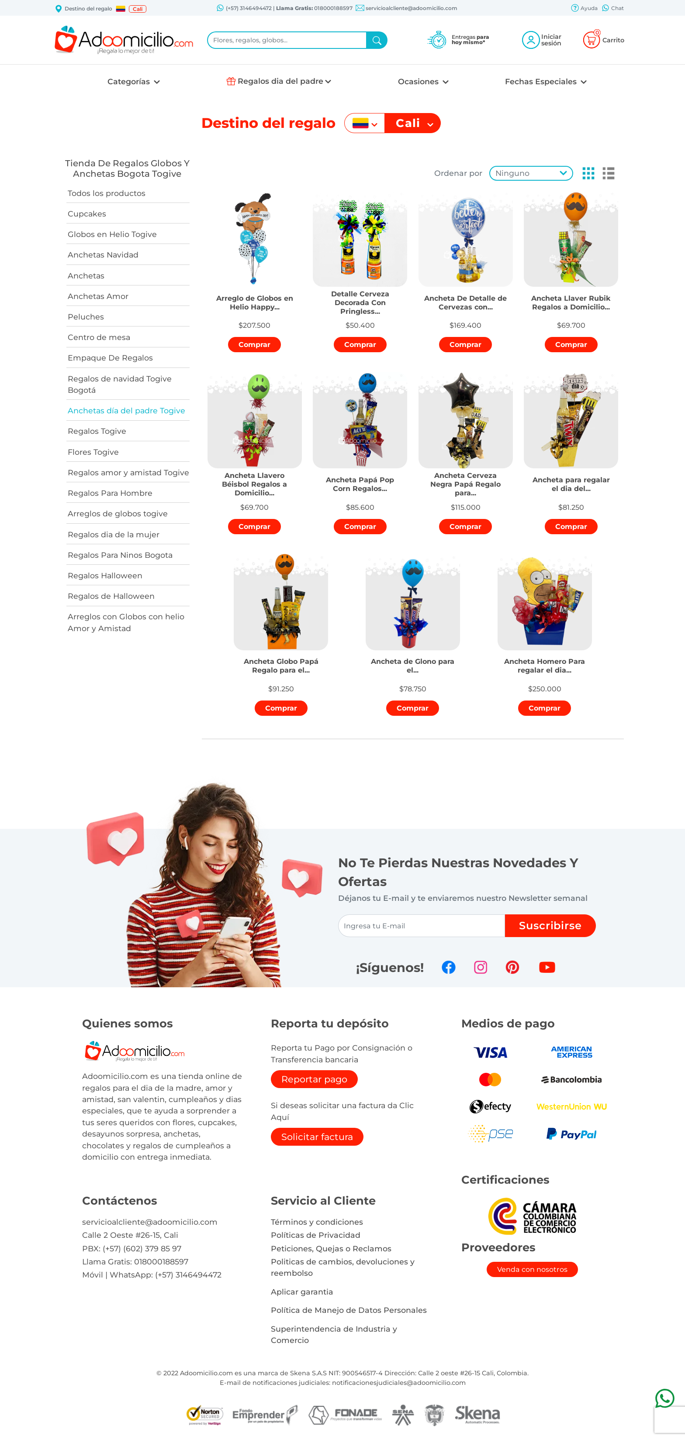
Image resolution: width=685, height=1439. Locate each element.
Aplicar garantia (302, 1291)
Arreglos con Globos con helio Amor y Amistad (126, 622)
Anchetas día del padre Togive (126, 410)
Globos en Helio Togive (112, 234)
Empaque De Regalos (110, 357)
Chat (612, 8)
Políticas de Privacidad (315, 1235)
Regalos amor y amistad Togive (128, 472)
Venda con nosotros (532, 1269)
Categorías (129, 81)
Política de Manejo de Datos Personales (349, 1310)
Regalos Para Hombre (110, 493)
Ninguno (512, 173)
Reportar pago (314, 1079)
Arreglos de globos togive (118, 513)
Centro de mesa (99, 337)
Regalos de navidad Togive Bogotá (120, 384)
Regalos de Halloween (111, 596)
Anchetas (86, 275)
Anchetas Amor (98, 296)
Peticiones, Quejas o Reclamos (331, 1248)
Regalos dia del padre (280, 81)
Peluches (86, 316)
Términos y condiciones (317, 1221)
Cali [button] (137, 9)
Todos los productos (106, 193)
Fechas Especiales (542, 81)
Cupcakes (87, 213)
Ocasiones (419, 81)
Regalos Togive (97, 431)
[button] (120, 9)
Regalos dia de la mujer (113, 534)
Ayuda (584, 8)
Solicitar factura (317, 1136)
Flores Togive (93, 452)
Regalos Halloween (105, 575)
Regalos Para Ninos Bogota (120, 555)
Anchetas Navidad (103, 254)
